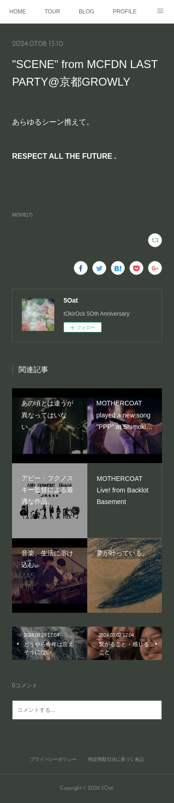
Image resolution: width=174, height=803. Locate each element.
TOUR (52, 11)
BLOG (86, 11)
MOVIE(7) (22, 215)
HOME (17, 11)
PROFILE (124, 11)
